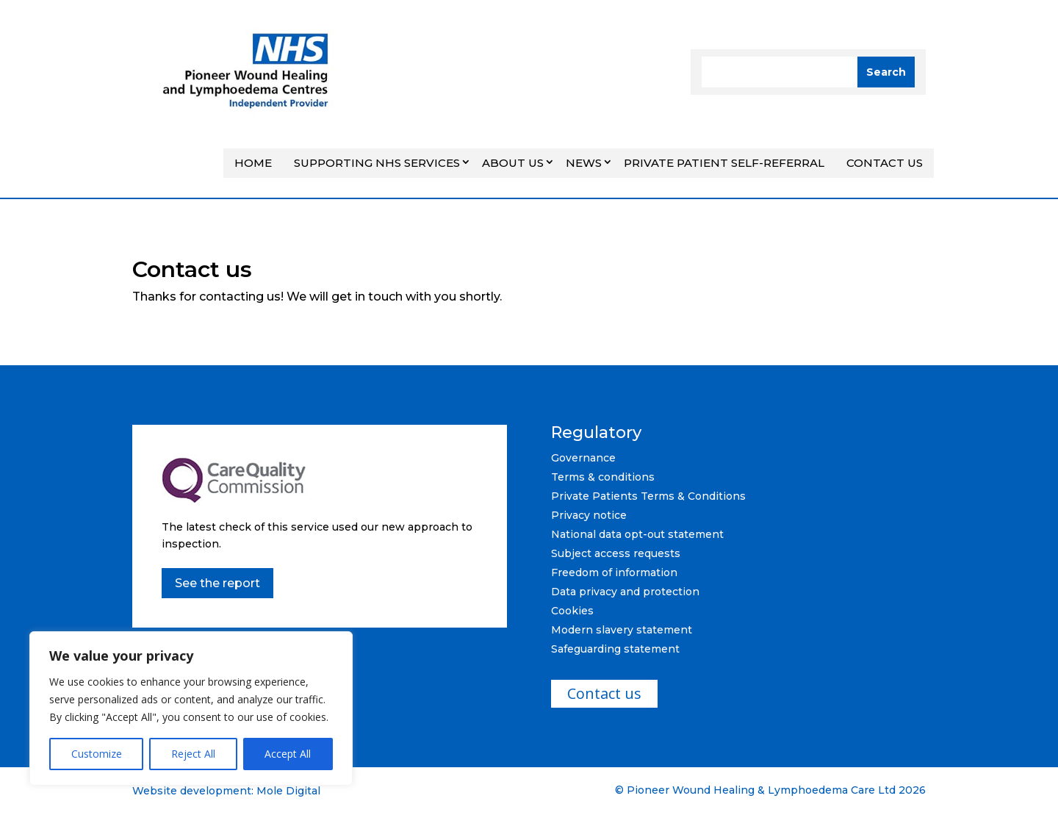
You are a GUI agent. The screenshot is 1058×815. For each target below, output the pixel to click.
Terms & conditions (603, 477)
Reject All (193, 754)
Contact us (884, 163)
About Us (513, 163)
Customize (96, 754)
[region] (191, 708)
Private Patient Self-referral (724, 163)
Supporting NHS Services (377, 163)
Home (253, 163)
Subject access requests (615, 553)
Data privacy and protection (625, 591)
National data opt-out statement (637, 534)
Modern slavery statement (621, 629)
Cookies (572, 610)
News (584, 163)
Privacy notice (589, 515)
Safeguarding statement (615, 649)
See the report (217, 583)
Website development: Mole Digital (226, 790)
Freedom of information (614, 572)
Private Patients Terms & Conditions (648, 496)
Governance (583, 457)
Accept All (287, 754)
